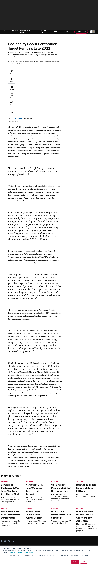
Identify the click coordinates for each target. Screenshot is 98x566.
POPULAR (14, 31)
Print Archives (56, 535)
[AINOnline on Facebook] (1, 526)
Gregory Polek (16, 79)
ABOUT (57, 32)
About (78, 535)
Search (68, 32)
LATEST (6, 31)
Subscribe (81, 31)
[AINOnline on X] (9, 526)
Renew (29, 540)
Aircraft (11, 40)
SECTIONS (42, 31)
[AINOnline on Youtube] (5, 526)
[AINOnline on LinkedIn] (13, 526)
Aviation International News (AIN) (11, 538)
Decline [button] (84, 561)
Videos (54, 543)
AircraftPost (7, 542)
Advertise (81, 545)
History (79, 540)
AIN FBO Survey (8, 535)
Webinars (55, 545)
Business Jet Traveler (10, 544)
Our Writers (80, 537)
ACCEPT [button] (75, 561)
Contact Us (80, 543)
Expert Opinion (56, 537)
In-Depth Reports (57, 540)
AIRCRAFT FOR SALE (26, 31)
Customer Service (32, 537)
